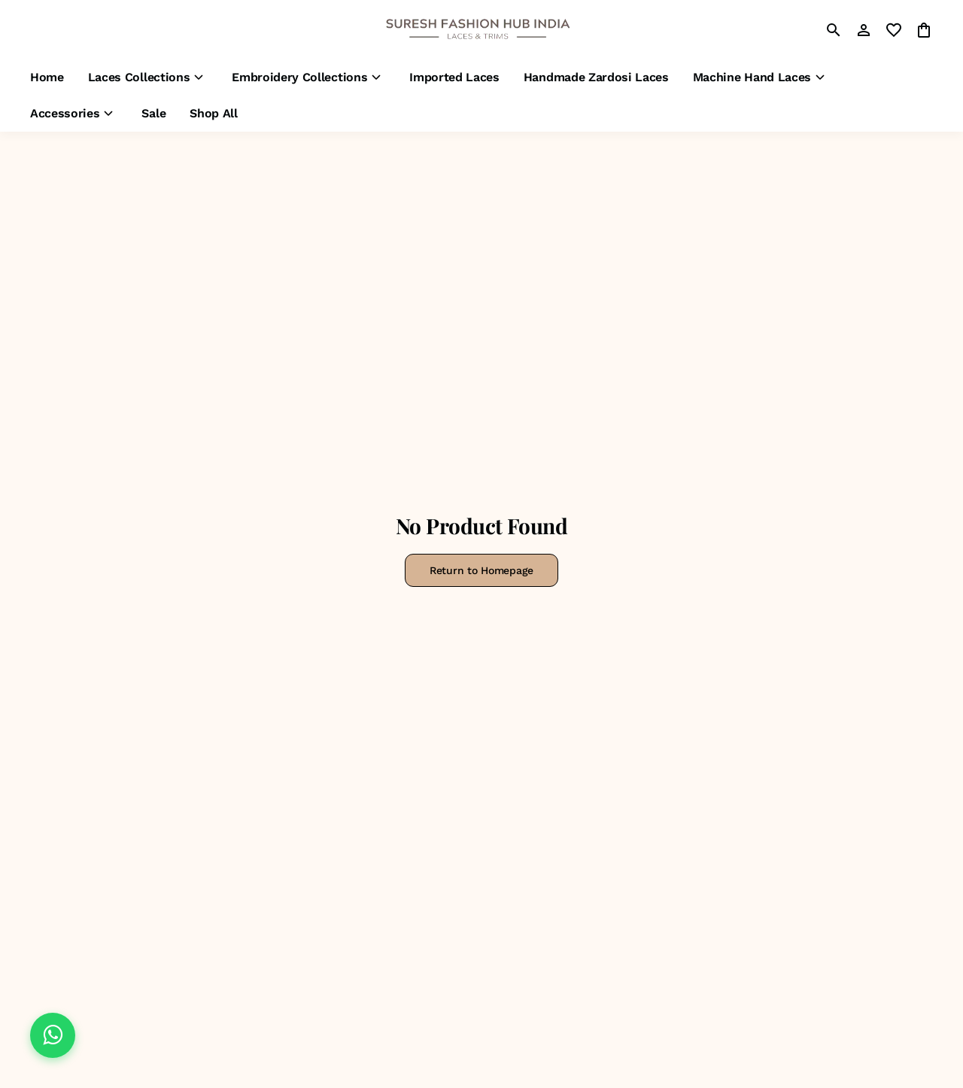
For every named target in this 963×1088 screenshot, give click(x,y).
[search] (834, 30)
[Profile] (864, 30)
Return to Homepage (481, 570)
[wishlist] (894, 30)
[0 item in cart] (924, 30)
